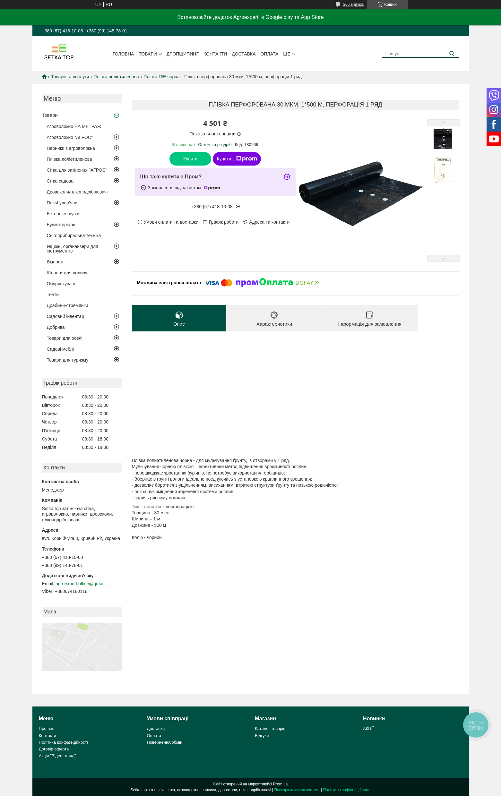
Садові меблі (60, 349)
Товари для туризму (68, 360)
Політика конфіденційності (347, 790)
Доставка (243, 53)
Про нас (46, 728)
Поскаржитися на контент (297, 790)
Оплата (270, 53)
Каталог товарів (270, 728)
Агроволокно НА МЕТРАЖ (74, 126)
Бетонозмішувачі (64, 213)
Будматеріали (61, 224)
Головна (123, 53)
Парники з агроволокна (71, 148)
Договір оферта (54, 749)
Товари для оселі (64, 338)
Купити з (237, 159)
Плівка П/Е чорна (161, 76)
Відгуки (262, 735)
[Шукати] (452, 54)
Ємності (55, 261)
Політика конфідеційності (63, 742)
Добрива (56, 327)
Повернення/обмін (165, 742)
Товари (148, 53)
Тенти (53, 294)
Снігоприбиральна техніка (74, 235)
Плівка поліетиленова (116, 76)
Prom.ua (280, 784)
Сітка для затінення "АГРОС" (77, 170)
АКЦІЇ (368, 728)
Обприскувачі (61, 283)
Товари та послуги (70, 76)
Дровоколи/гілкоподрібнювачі (77, 191)
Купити (190, 158)
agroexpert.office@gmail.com (83, 583)
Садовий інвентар (65, 316)
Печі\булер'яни (62, 202)
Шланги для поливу (67, 272)
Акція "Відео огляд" (57, 755)
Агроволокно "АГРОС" (70, 137)
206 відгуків (353, 4)
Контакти (215, 53)
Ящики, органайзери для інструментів (72, 248)
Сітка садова (60, 181)
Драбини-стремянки (67, 305)
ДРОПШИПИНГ (183, 53)
